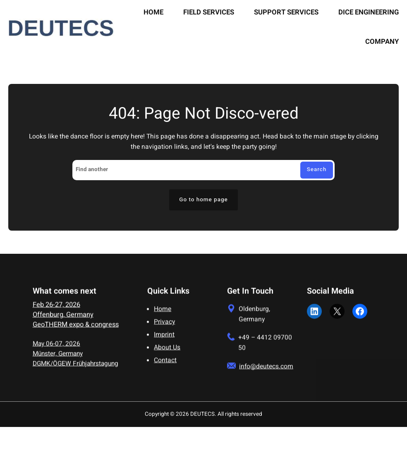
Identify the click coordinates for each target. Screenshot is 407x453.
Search (317, 169)
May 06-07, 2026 (56, 348)
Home (162, 313)
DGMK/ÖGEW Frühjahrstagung (75, 367)
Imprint (164, 339)
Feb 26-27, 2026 (56, 309)
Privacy (164, 326)
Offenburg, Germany (63, 319)
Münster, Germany (58, 357)
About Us (167, 352)
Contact (165, 365)
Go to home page (203, 200)
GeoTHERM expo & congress (76, 329)
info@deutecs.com (266, 370)
